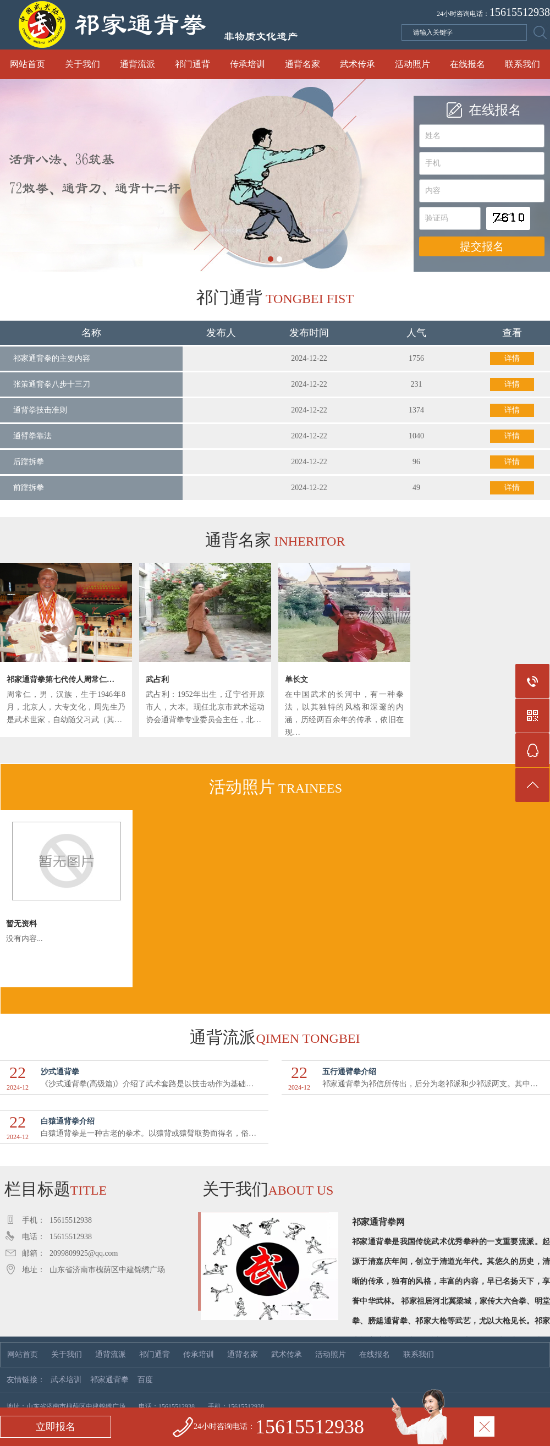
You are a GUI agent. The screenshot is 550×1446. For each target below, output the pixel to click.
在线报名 (467, 64)
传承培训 (247, 64)
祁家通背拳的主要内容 (51, 358)
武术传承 (357, 64)
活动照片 (412, 64)
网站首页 (27, 64)
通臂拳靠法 (32, 436)
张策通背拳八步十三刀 (51, 384)
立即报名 (55, 1426)
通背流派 (137, 64)
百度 (145, 1380)
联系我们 (522, 64)
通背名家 (302, 64)
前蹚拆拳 (28, 487)
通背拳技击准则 (40, 410)
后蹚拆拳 (28, 462)
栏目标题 (53, 1189)
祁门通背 (192, 64)
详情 (512, 358)
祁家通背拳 (109, 1380)
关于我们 (82, 64)
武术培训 (66, 1380)
